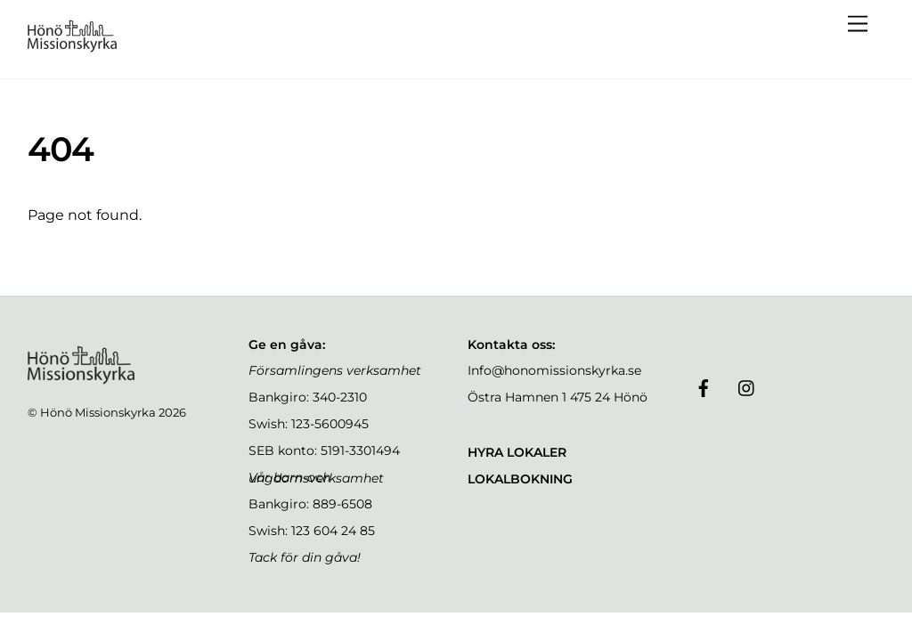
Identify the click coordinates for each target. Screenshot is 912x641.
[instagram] (747, 386)
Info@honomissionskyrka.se (554, 370)
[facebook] (703, 386)
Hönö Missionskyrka (98, 412)
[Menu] (857, 24)
